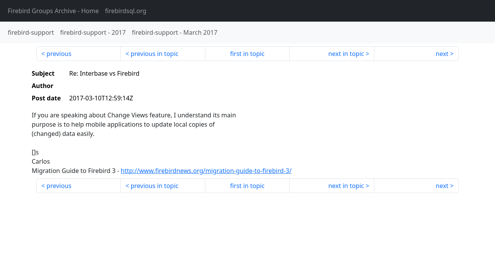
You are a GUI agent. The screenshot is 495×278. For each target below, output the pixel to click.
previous (58, 53)
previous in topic (155, 53)
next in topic (346, 53)
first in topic (247, 53)
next (442, 53)
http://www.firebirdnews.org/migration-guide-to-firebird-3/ (206, 170)
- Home (53, 11)
